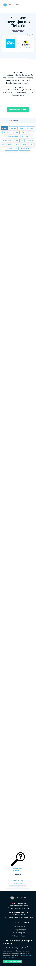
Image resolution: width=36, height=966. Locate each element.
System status (19, 936)
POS (17, 144)
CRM (16, 132)
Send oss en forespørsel (18, 881)
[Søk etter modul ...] (20, 120)
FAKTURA (13, 128)
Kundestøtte (20, 926)
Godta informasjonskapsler (12, 961)
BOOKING (25, 136)
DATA (29, 132)
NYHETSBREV (25, 148)
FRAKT (22, 128)
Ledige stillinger (20, 929)
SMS (23, 132)
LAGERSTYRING (6, 140)
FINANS (10, 144)
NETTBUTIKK (7, 132)
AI (22, 140)
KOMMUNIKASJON (13, 136)
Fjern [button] (29, 35)
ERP (3, 144)
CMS (16, 140)
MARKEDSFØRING (28, 144)
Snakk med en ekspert (18, 109)
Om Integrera (20, 933)
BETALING (30, 128)
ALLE (4, 128)
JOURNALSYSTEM (12, 148)
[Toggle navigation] (32, 5)
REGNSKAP (30, 140)
